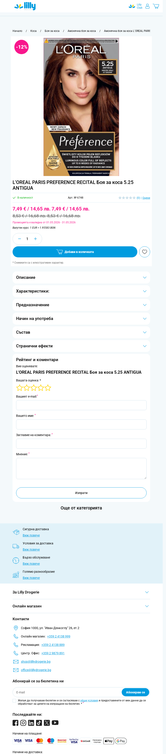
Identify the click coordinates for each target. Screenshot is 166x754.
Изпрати (81, 493)
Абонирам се (135, 692)
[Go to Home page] (25, 6)
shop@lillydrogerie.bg (35, 661)
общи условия (89, 700)
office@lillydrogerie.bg (36, 670)
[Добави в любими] (144, 251)
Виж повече (31, 535)
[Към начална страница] (17, 31)
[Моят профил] (147, 6)
